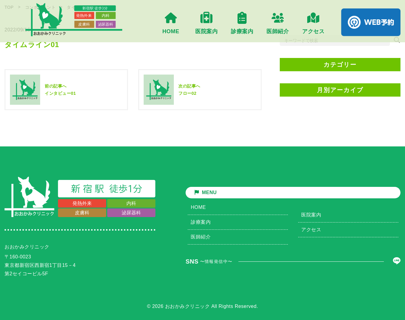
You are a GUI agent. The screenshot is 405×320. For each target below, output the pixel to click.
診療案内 (201, 222)
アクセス (311, 229)
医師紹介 (201, 236)
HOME (198, 207)
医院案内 (311, 214)
